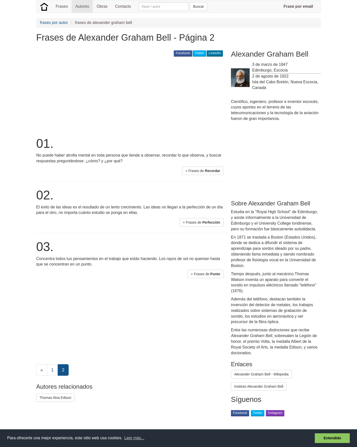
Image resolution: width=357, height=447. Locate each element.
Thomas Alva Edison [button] (55, 398)
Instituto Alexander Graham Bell (258, 386)
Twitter (199, 53)
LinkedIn (215, 53)
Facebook (183, 53)
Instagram (275, 413)
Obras (102, 6)
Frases (62, 6)
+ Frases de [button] (202, 171)
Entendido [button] (332, 438)
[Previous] (41, 370)
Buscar (198, 6)
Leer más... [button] (134, 438)
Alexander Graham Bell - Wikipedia (261, 374)
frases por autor (54, 22)
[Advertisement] (127, 96)
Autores (82, 6)
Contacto (123, 6)
